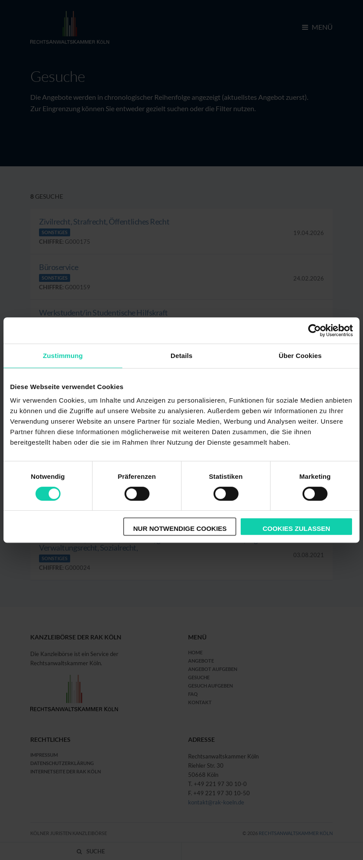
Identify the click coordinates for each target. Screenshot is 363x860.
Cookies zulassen (296, 528)
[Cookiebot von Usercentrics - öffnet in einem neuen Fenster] (314, 330)
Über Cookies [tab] (300, 355)
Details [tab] (181, 355)
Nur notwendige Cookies (180, 528)
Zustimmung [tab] (63, 355)
